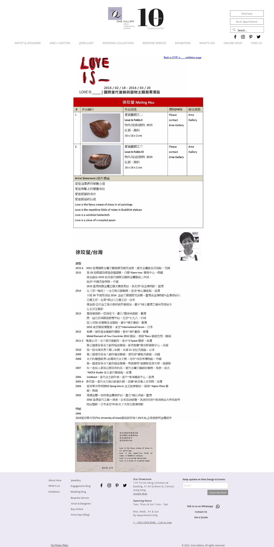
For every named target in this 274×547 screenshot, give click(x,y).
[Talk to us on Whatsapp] (200, 506)
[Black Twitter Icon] (258, 36)
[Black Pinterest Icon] (250, 36)
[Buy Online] (76, 509)
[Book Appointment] (247, 22)
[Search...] (247, 30)
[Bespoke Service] (79, 498)
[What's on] (54, 486)
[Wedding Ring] (78, 492)
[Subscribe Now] (217, 492)
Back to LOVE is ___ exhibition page (182, 57)
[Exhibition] (54, 492)
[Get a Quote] (200, 517)
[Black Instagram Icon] (243, 36)
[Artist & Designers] (81, 503)
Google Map (140, 493)
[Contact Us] (200, 512)
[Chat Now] (247, 13)
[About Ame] (55, 480)
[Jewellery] (75, 480)
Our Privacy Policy (59, 545)
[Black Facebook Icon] (235, 36)
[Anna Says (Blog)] (80, 514)
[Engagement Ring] (80, 486)
